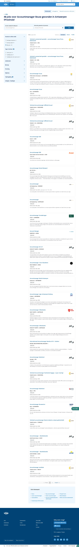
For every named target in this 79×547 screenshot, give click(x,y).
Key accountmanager (50, 493)
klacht (63, 532)
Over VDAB (38, 520)
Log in (74, 1)
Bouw (33, 493)
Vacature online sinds (15, 37)
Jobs (6, 14)
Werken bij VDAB (39, 522)
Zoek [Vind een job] (69, 27)
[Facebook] (55, 540)
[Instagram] (64, 540)
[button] (75, 408)
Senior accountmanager (51, 495)
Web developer (63, 495)
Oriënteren (6, 525)
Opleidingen (6, 522)
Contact (37, 527)
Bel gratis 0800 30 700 (60, 522)
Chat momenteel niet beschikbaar (63, 529)
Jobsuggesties (55, 11)
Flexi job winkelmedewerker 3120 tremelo (52, 498)
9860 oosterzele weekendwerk (66, 497)
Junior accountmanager (37, 495)
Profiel (73, 34)
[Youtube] (61, 540)
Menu (13, 4)
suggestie (59, 532)
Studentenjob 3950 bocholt (38, 500)
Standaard (63, 34)
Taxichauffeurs (35, 497)
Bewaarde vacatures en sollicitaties (67, 11)
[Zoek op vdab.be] (65, 4)
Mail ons (58, 525)
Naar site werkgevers (52, 1)
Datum (68, 34)
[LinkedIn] (58, 540)
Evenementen (22, 520)
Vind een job (47, 11)
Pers (37, 525)
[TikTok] (67, 540)
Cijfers (21, 522)
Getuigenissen (23, 525)
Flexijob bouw (63, 493)
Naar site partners (64, 1)
